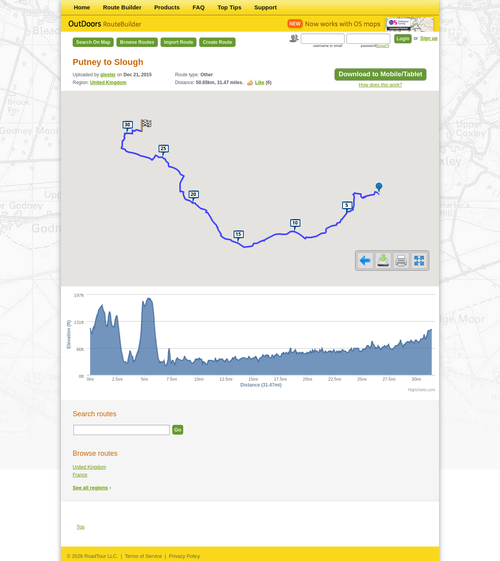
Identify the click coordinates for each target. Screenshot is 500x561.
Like (259, 82)
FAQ (199, 7)
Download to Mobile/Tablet (380, 74)
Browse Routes (137, 42)
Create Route (217, 42)
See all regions (90, 488)
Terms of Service (143, 556)
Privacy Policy (184, 556)
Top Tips (229, 7)
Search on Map (93, 42)
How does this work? (380, 85)
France (80, 475)
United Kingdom (108, 82)
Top (81, 527)
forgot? (382, 46)
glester (108, 74)
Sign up (429, 38)
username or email (327, 46)
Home (82, 7)
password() (375, 46)
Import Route (178, 42)
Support (265, 7)
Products (167, 7)
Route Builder (122, 7)
